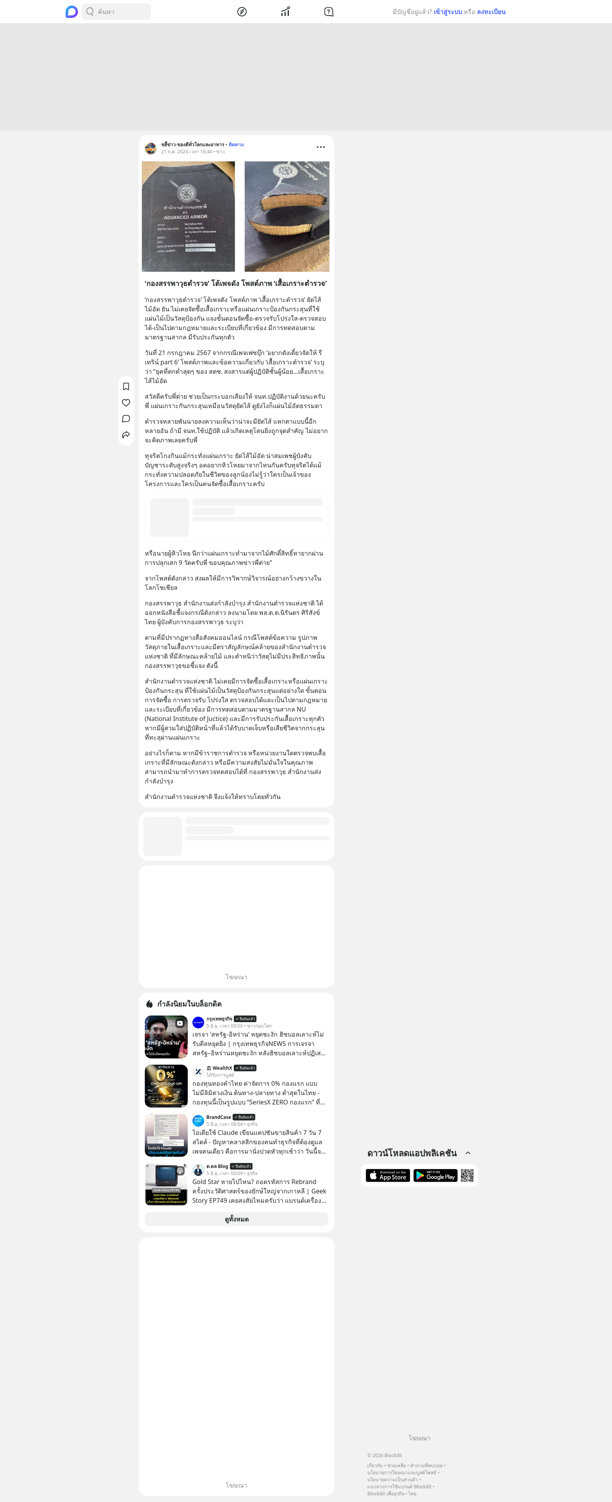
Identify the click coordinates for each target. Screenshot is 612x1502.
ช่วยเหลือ (396, 1465)
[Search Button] (90, 12)
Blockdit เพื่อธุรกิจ (385, 1493)
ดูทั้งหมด (237, 1220)
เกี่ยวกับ (375, 1465)
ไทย (412, 1493)
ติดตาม (236, 145)
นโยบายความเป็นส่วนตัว (392, 1479)
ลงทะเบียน (491, 11)
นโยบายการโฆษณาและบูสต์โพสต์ (401, 1472)
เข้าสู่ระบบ (448, 11)
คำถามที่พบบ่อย (426, 1465)
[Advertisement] (306, 78)
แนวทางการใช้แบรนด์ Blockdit (399, 1486)
